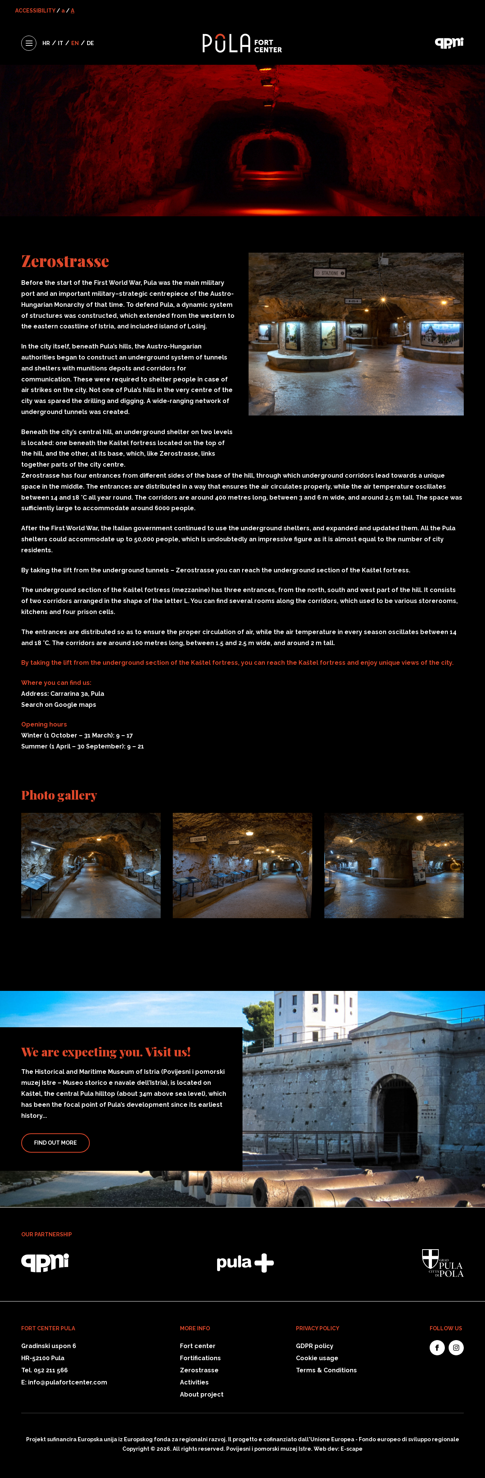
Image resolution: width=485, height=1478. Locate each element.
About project (202, 1394)
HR (46, 43)
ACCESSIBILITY (35, 11)
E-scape (352, 1449)
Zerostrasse (199, 1370)
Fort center (198, 1346)
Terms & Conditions (326, 1370)
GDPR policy (314, 1346)
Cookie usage (317, 1358)
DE (90, 43)
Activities (194, 1382)
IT (60, 43)
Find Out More (55, 1143)
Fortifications (200, 1358)
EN (75, 43)
